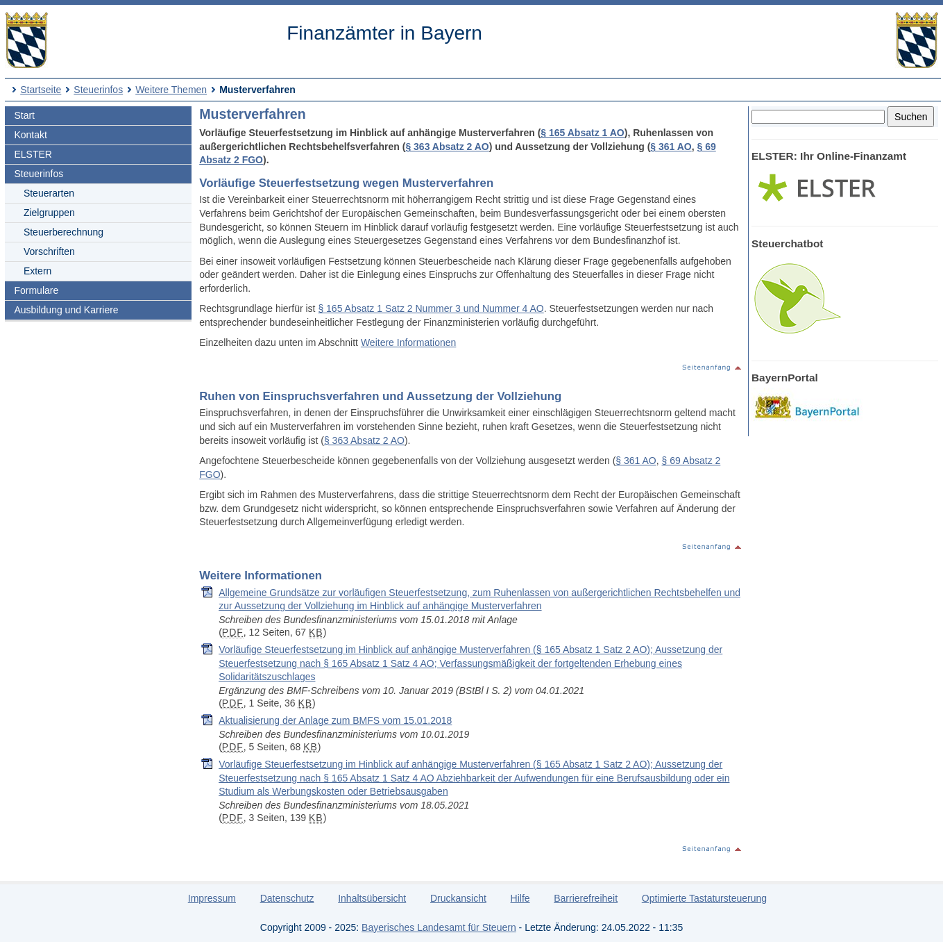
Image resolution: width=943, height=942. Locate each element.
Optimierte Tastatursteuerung (704, 898)
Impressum (212, 898)
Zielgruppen (49, 212)
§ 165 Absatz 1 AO (582, 132)
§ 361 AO (670, 146)
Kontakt (30, 134)
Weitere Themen (171, 89)
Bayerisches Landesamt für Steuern (439, 927)
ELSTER (32, 154)
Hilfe (520, 898)
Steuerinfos (98, 89)
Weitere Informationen (408, 342)
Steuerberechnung (63, 232)
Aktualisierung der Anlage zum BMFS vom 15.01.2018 (335, 720)
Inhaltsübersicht (372, 898)
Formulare (36, 290)
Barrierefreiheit (586, 898)
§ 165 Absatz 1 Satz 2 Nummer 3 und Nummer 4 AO (430, 308)
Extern (37, 270)
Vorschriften (49, 251)
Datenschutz (287, 898)
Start (24, 115)
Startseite (40, 89)
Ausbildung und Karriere (66, 309)
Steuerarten (49, 193)
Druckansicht (458, 898)
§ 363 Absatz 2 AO (447, 146)
